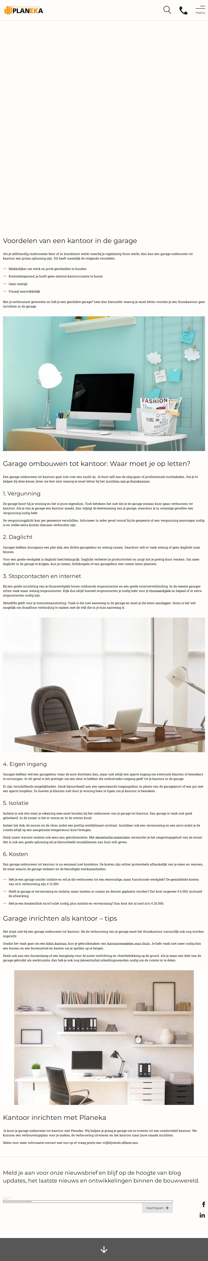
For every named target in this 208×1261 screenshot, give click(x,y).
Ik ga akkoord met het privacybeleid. (18, 1201)
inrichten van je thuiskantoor (128, 481)
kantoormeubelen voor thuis (128, 943)
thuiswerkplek (160, 591)
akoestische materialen (112, 837)
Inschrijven (155, 1208)
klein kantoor (56, 943)
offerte (126, 1142)
